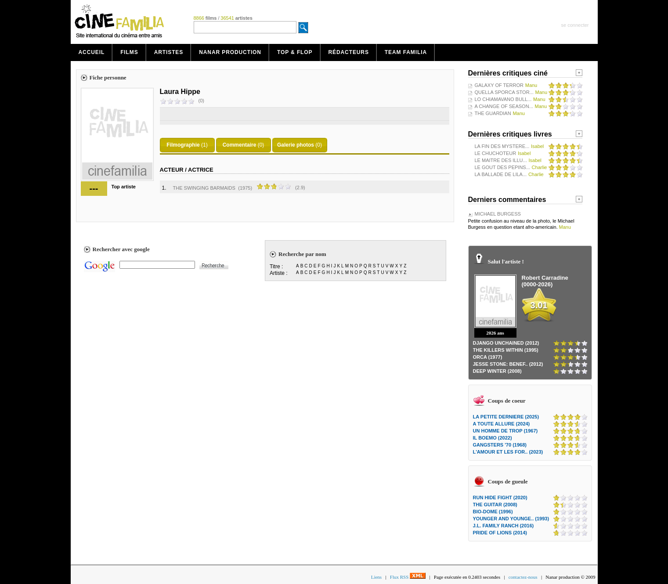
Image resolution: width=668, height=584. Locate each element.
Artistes (169, 52)
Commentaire (239, 145)
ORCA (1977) (487, 357)
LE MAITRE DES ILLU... (501, 160)
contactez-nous (523, 577)
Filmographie (182, 145)
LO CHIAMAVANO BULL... (503, 99)
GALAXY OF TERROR (499, 85)
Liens (376, 577)
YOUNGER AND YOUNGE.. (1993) (511, 518)
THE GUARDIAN (493, 113)
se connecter (575, 25)
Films (129, 52)
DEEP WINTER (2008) (497, 371)
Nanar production (230, 52)
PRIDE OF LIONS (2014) (500, 532)
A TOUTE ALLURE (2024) (501, 423)
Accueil (92, 52)
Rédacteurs (349, 52)
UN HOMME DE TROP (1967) (505, 430)
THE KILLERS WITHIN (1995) (505, 350)
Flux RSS (408, 577)
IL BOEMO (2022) (492, 437)
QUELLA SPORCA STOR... (504, 92)
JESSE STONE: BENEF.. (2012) (508, 364)
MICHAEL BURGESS (498, 213)
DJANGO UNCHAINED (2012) (506, 343)
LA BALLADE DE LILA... (501, 174)
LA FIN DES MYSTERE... (502, 146)
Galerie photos (295, 145)
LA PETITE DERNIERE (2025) (506, 416)
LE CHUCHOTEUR (495, 153)
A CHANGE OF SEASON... (504, 106)
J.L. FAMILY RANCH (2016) (503, 525)
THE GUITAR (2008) (495, 504)
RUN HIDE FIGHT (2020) (500, 497)
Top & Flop (295, 52)
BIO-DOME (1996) (493, 511)
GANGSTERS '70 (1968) (500, 444)
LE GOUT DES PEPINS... (502, 167)
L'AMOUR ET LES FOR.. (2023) (508, 451)
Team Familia (406, 52)
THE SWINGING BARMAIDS (204, 188)
